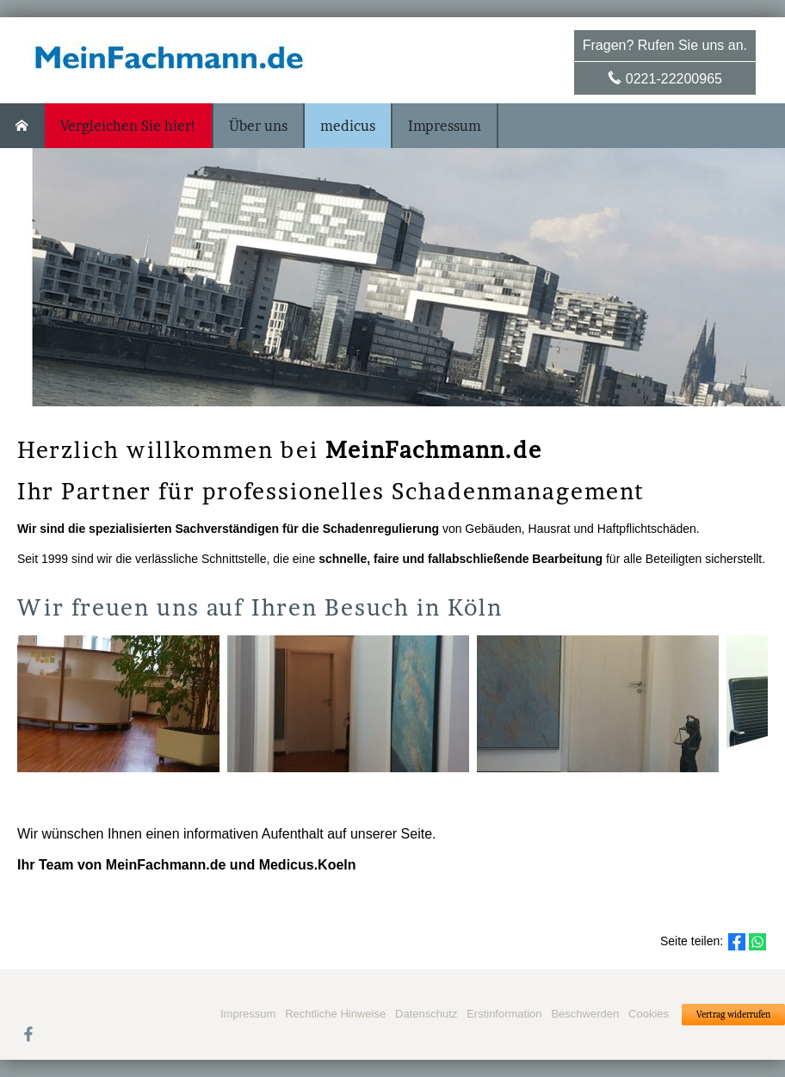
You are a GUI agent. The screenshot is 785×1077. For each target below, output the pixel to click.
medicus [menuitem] (347, 125)
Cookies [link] (648, 1013)
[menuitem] (22, 125)
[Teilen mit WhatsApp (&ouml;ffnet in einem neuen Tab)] (757, 941)
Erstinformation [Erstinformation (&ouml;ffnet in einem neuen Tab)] (504, 1013)
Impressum (247, 1013)
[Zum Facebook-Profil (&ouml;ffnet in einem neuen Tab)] (28, 1033)
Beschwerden (585, 1013)
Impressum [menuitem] (444, 125)
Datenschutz (426, 1013)
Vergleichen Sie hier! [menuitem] (128, 125)
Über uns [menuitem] (258, 125)
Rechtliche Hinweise (335, 1013)
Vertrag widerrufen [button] (733, 1014)
